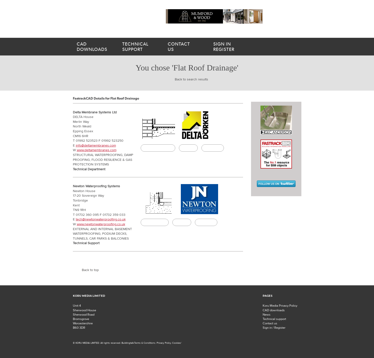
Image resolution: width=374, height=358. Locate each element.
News (266, 315)
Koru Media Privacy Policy (280, 306)
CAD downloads (274, 310)
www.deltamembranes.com (96, 150)
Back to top (90, 270)
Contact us (270, 323)
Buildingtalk (212, 148)
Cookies (176, 342)
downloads (94, 47)
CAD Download (154, 222)
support (139, 47)
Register (234, 47)
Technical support (274, 319)
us (185, 47)
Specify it (188, 148)
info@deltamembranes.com (96, 145)
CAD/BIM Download (158, 148)
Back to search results (191, 79)
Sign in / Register (274, 328)
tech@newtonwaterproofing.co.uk (101, 219)
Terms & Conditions (144, 342)
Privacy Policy (164, 342)
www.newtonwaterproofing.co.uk (101, 224)
